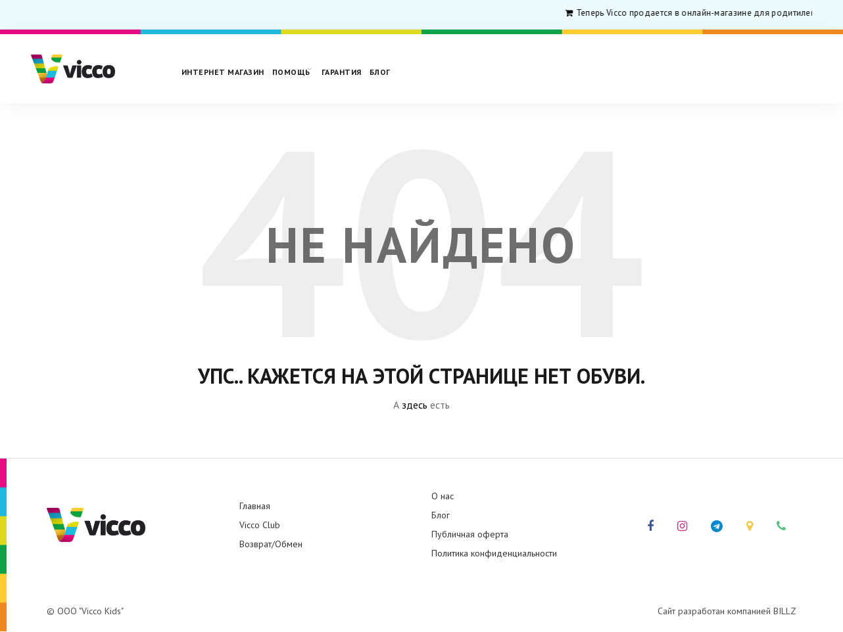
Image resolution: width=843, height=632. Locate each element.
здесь (414, 404)
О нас (442, 496)
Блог (380, 72)
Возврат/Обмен (270, 544)
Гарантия (342, 72)
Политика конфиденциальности (494, 553)
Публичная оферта (469, 534)
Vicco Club (259, 525)
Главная (254, 506)
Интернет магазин (222, 72)
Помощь (291, 72)
